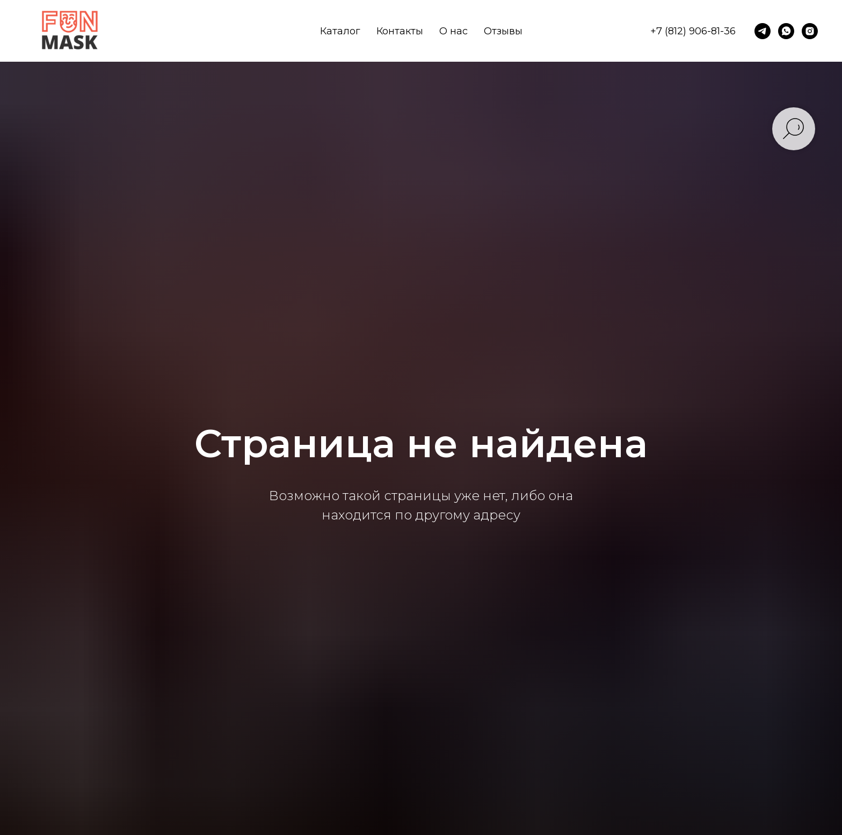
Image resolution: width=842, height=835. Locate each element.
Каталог (340, 31)
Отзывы (503, 31)
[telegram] (762, 31)
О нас (453, 31)
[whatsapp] (786, 31)
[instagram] (810, 31)
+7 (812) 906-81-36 (693, 31)
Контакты (399, 31)
